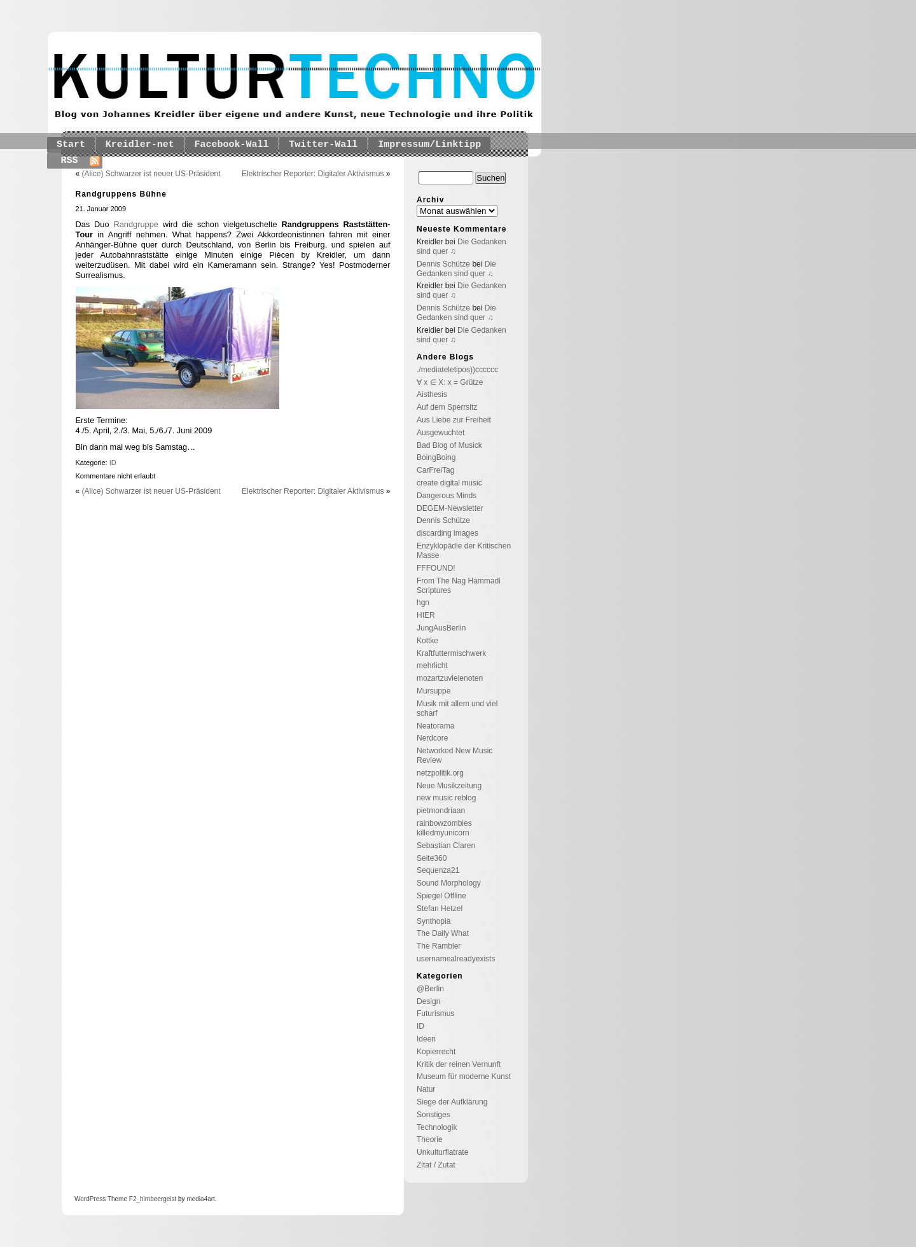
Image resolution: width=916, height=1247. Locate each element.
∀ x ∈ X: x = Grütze (450, 382)
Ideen (426, 1039)
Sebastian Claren (446, 845)
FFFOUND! (436, 568)
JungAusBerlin (441, 628)
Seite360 (432, 858)
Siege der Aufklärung (452, 1101)
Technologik (437, 1127)
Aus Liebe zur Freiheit (454, 419)
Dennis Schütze (443, 264)
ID (112, 462)
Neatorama (435, 725)
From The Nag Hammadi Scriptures (459, 585)
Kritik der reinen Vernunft (459, 1064)
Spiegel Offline (441, 895)
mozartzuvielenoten (450, 678)
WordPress (90, 1198)
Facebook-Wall (232, 144)
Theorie (430, 1139)
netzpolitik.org (440, 773)
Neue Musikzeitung (449, 785)
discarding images (447, 533)
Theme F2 (121, 1198)
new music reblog (446, 797)
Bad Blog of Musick (449, 445)
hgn (423, 602)
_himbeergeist (156, 1198)
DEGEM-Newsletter (450, 508)
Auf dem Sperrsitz (447, 407)
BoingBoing (436, 457)
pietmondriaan (441, 810)
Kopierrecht (436, 1051)
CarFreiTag (435, 470)
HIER (426, 615)
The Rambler (439, 946)
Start (71, 144)
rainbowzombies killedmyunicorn (444, 828)
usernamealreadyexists (456, 958)
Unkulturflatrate (442, 1152)
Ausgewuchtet (440, 432)
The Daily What (443, 933)
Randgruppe (135, 224)
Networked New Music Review (454, 755)
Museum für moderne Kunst (464, 1076)
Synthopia (433, 921)
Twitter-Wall (323, 144)
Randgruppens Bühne (121, 194)
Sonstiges (433, 1114)
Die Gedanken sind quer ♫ (456, 269)
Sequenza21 (438, 870)
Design (428, 1001)
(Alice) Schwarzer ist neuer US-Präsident (151, 173)
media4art (200, 1198)
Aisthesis (432, 394)
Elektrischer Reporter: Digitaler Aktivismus (313, 173)
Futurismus (435, 1013)
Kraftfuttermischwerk (451, 653)
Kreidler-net (140, 144)
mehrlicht (432, 665)
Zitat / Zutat (436, 1164)
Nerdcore (432, 738)
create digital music (449, 482)
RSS (69, 160)
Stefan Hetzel (439, 908)
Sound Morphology (449, 883)
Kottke (427, 640)
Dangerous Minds (446, 495)
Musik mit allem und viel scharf (457, 708)
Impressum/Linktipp (429, 144)
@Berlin (430, 988)
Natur (426, 1089)
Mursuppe (433, 690)
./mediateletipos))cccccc (457, 369)
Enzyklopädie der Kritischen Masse (464, 550)
